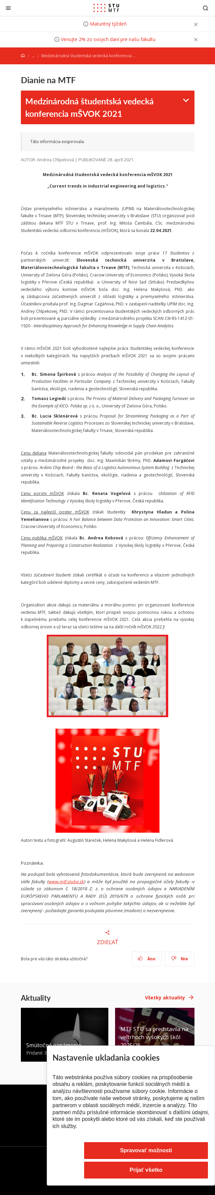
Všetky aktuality (165, 997)
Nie (179, 959)
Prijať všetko (146, 1170)
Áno (146, 959)
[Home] (23, 56)
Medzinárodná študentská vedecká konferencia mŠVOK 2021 (89, 107)
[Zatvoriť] (8, 8)
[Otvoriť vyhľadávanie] (205, 8)
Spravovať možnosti (146, 1150)
